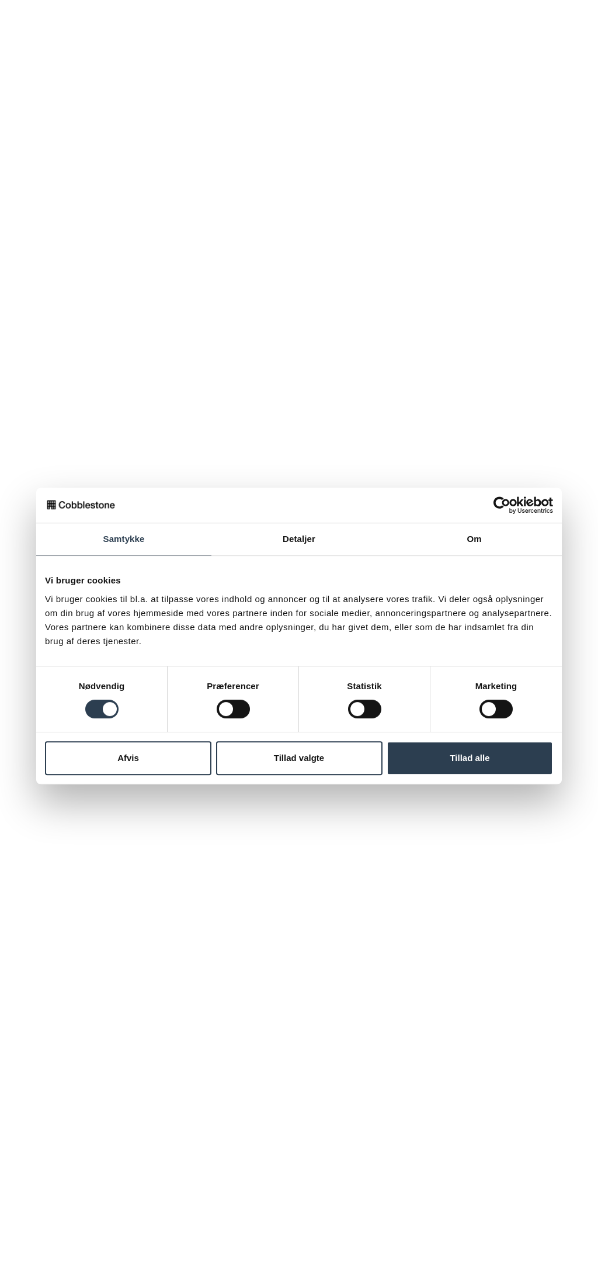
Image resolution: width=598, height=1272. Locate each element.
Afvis (128, 758)
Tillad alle (469, 758)
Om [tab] (474, 539)
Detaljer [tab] (299, 539)
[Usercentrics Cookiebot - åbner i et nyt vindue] (502, 505)
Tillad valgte (299, 758)
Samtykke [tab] (124, 539)
